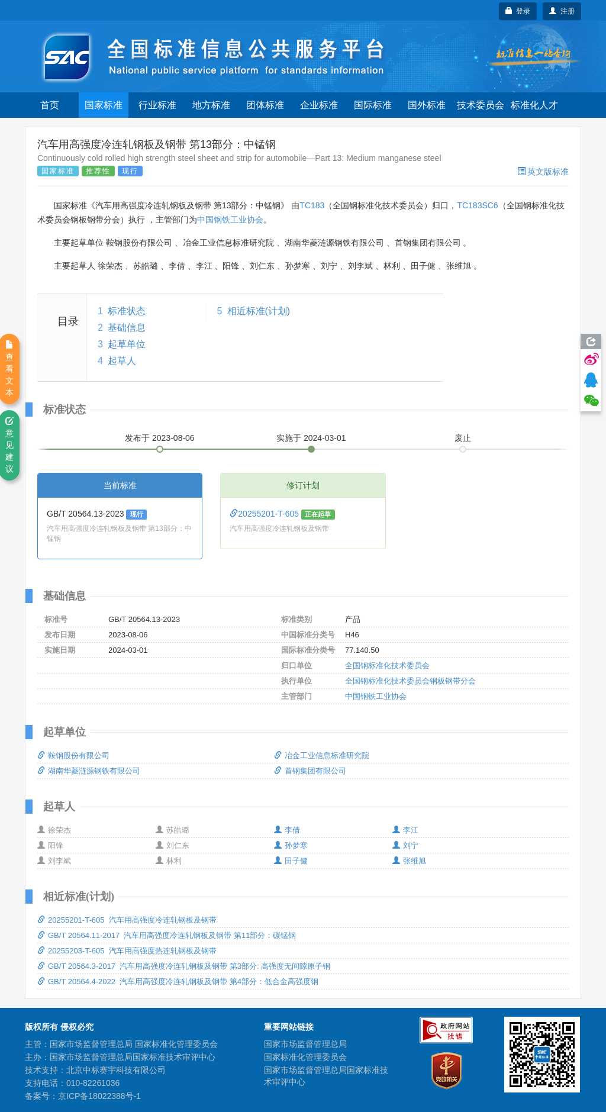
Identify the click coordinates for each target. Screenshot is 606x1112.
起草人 (122, 361)
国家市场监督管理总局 (305, 1044)
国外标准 (427, 105)
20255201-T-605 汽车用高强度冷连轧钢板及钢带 (127, 920)
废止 (462, 438)
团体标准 (265, 105)
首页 (49, 105)
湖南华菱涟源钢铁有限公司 (88, 770)
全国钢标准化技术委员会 (387, 665)
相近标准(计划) (259, 311)
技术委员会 (480, 105)
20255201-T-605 (265, 513)
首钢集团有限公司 (310, 770)
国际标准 (373, 105)
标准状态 (127, 311)
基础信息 (127, 328)
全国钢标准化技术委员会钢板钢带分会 (410, 680)
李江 (405, 830)
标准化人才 (534, 105)
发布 (160, 438)
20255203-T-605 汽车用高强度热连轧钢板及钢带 (127, 950)
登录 (518, 11)
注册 (562, 11)
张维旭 (409, 860)
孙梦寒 (291, 845)
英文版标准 (543, 171)
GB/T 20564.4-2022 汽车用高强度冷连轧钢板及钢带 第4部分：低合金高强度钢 (177, 981)
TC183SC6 (477, 205)
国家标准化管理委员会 (305, 1057)
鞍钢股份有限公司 (73, 755)
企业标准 (319, 105)
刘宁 (405, 845)
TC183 (311, 205)
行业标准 (157, 105)
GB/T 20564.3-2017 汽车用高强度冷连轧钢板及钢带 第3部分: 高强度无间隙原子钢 (183, 966)
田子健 (291, 860)
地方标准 (211, 105)
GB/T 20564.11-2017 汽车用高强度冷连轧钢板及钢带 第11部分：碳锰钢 (166, 935)
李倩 (287, 830)
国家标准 (104, 105)
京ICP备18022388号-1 (99, 1096)
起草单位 (127, 344)
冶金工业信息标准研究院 (321, 755)
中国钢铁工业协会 (230, 219)
